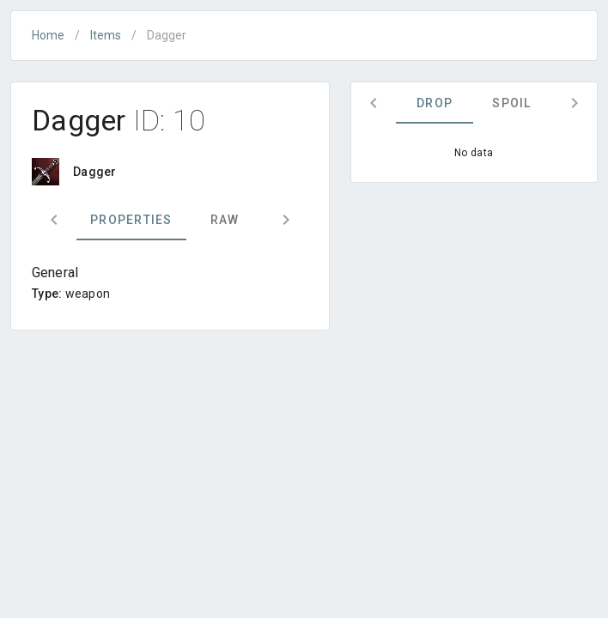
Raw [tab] (225, 220)
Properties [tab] (131, 220)
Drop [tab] (434, 103)
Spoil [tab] (511, 103)
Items (105, 35)
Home (48, 35)
